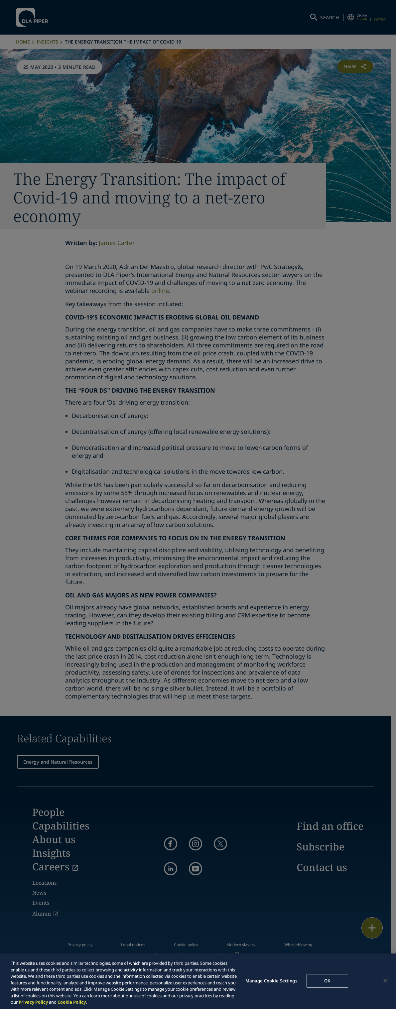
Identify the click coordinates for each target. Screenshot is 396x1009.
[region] (198, 981)
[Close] (385, 980)
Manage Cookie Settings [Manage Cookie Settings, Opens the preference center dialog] (271, 980)
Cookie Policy (72, 1002)
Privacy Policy (33, 1002)
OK (327, 980)
